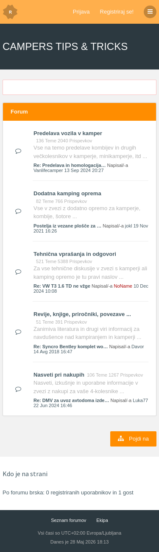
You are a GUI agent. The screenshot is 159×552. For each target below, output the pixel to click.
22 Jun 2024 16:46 (52, 405)
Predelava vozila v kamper (67, 133)
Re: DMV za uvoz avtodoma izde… (71, 400)
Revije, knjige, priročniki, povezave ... (82, 314)
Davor (137, 346)
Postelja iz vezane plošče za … (67, 225)
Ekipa (102, 520)
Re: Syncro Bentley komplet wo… (70, 346)
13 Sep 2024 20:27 (84, 170)
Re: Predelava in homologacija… (69, 165)
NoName (123, 285)
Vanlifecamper (48, 170)
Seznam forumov (68, 520)
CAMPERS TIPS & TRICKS (65, 46)
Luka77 (140, 400)
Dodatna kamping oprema (67, 193)
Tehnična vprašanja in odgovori (74, 254)
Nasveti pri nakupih (58, 375)
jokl (128, 225)
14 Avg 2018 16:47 (53, 351)
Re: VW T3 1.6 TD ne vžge (61, 285)
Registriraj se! (117, 11)
